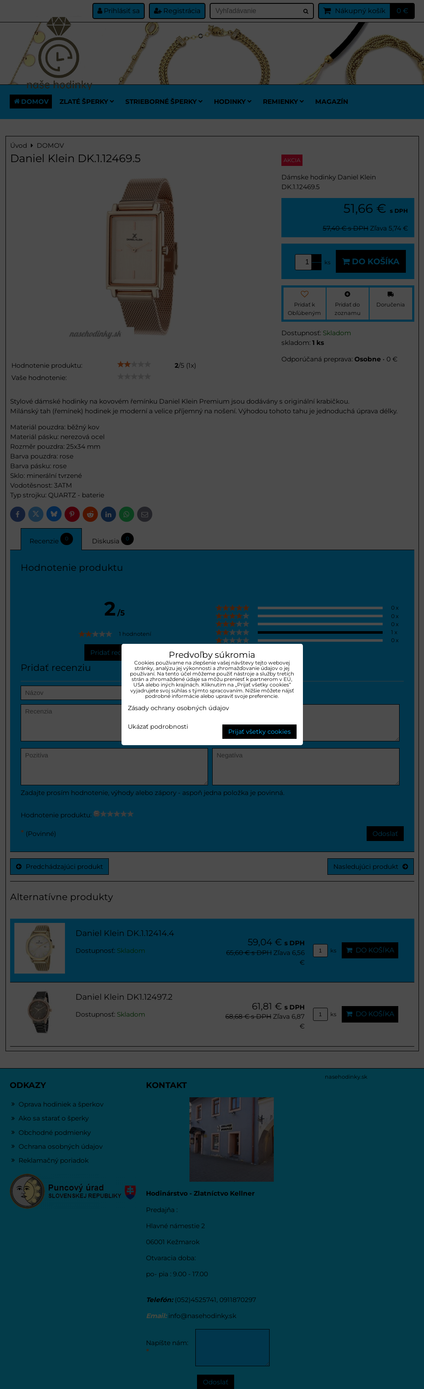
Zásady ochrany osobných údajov (178, 708)
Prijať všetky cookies (259, 731)
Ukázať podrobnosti (158, 727)
